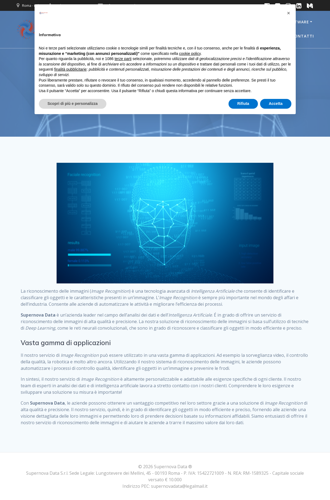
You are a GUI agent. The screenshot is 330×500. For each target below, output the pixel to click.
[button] (288, 13)
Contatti (303, 36)
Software (297, 21)
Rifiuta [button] (243, 103)
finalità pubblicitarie (70, 69)
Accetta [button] (276, 103)
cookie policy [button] (190, 53)
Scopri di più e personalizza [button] (73, 103)
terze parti (123, 59)
